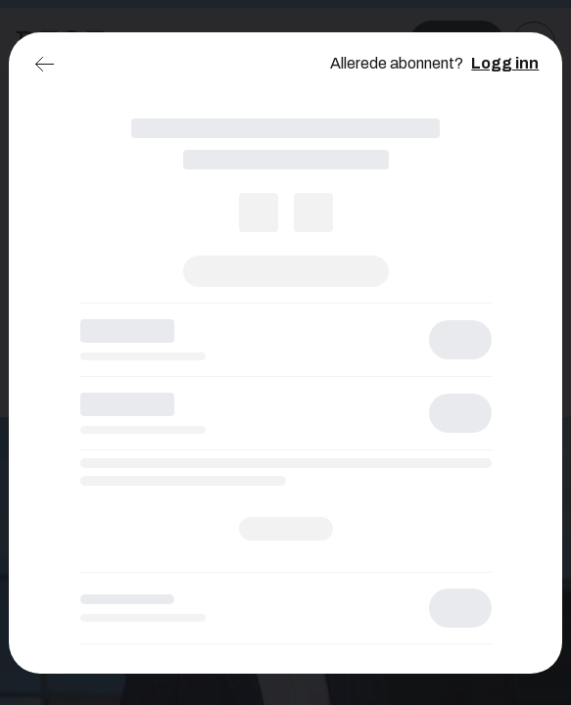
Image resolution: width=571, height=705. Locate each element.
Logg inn (505, 63)
